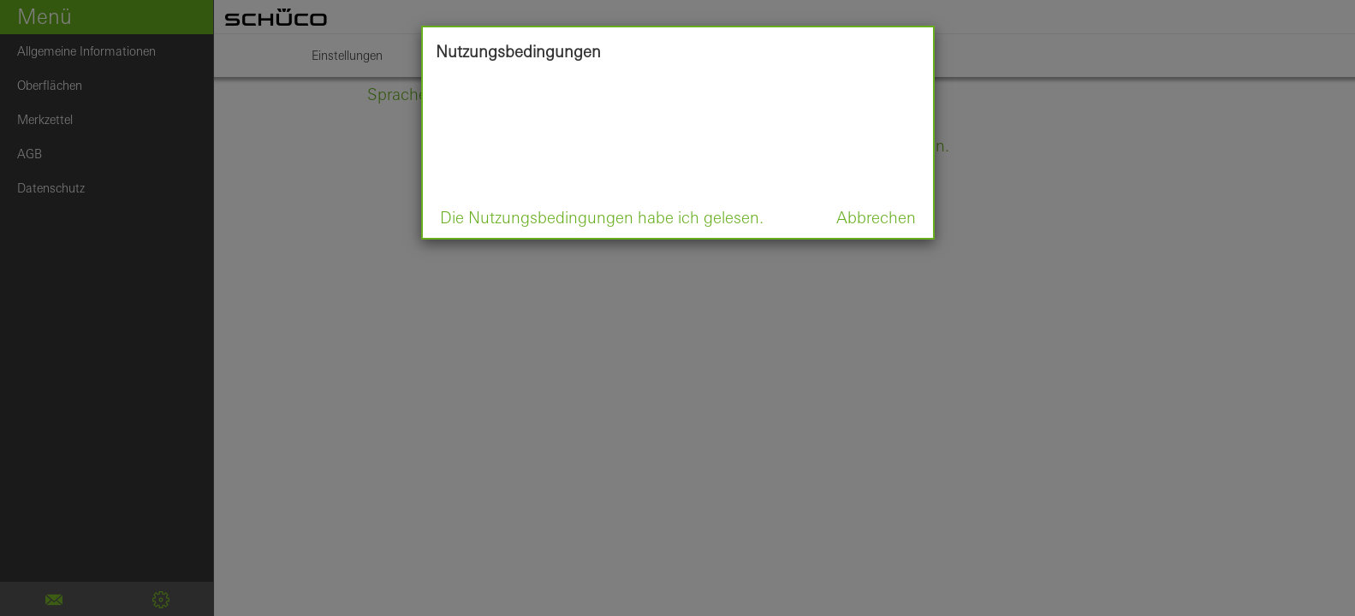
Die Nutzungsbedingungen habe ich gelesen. (602, 217)
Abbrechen (876, 217)
